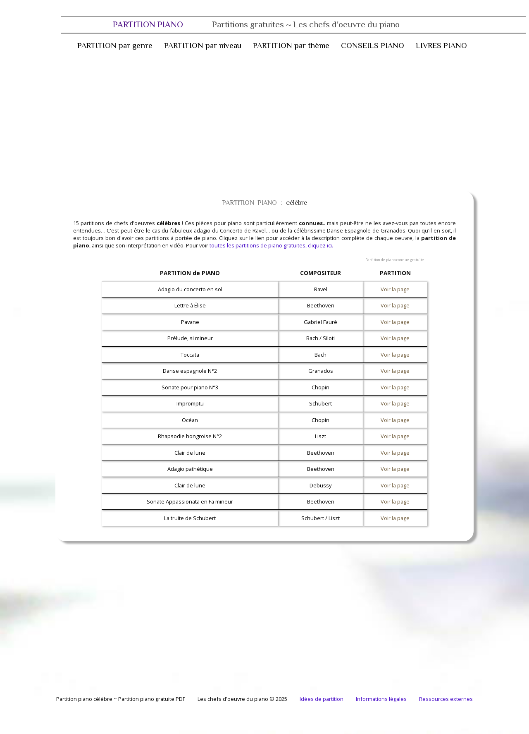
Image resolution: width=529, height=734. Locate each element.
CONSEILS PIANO (372, 45)
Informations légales (381, 699)
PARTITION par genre (115, 45)
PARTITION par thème (291, 45)
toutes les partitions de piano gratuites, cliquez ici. (271, 245)
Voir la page (395, 289)
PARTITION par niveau (202, 45)
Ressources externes (446, 699)
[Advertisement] (251, 120)
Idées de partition (321, 699)
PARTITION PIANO (256, 24)
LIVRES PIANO (441, 45)
